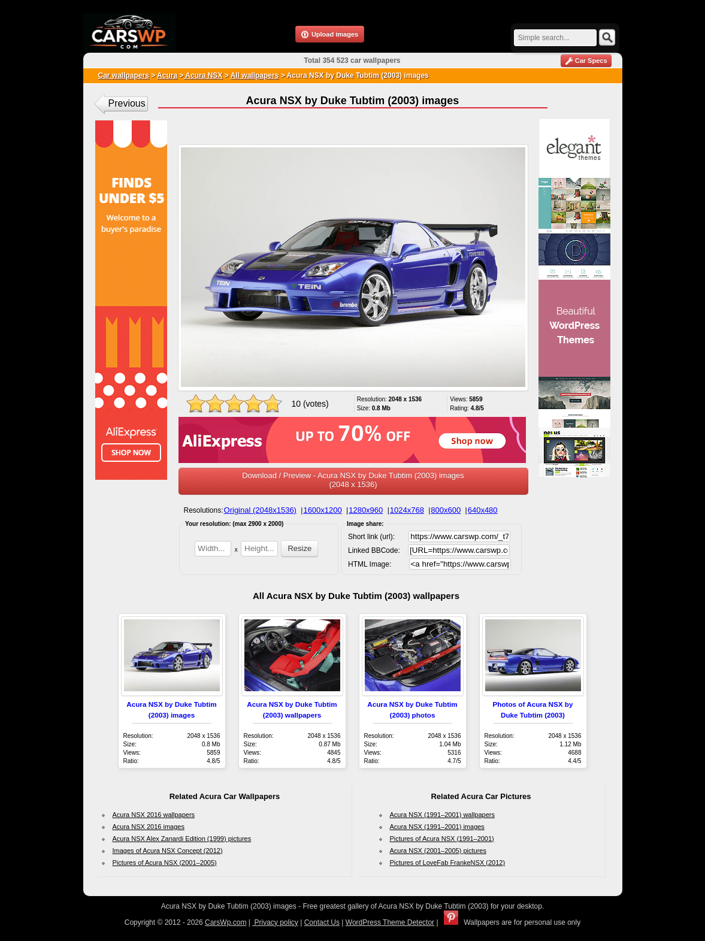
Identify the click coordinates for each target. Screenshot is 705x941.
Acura (167, 75)
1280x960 (366, 510)
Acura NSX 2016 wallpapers (154, 814)
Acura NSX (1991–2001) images (437, 826)
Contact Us (322, 922)
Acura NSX (202, 75)
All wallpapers (255, 75)
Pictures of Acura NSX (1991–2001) (442, 838)
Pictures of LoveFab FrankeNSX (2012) (448, 862)
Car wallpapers (123, 75)
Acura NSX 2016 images (148, 826)
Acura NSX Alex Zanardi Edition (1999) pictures (182, 838)
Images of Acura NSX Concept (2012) (168, 850)
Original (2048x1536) (260, 510)
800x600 (446, 510)
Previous (127, 103)
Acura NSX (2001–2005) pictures (438, 850)
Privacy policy (275, 922)
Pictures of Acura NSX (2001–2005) (165, 862)
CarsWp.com (225, 922)
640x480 (483, 510)
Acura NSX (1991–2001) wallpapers (442, 814)
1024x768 (407, 510)
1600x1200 (322, 510)
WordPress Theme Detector (390, 922)
